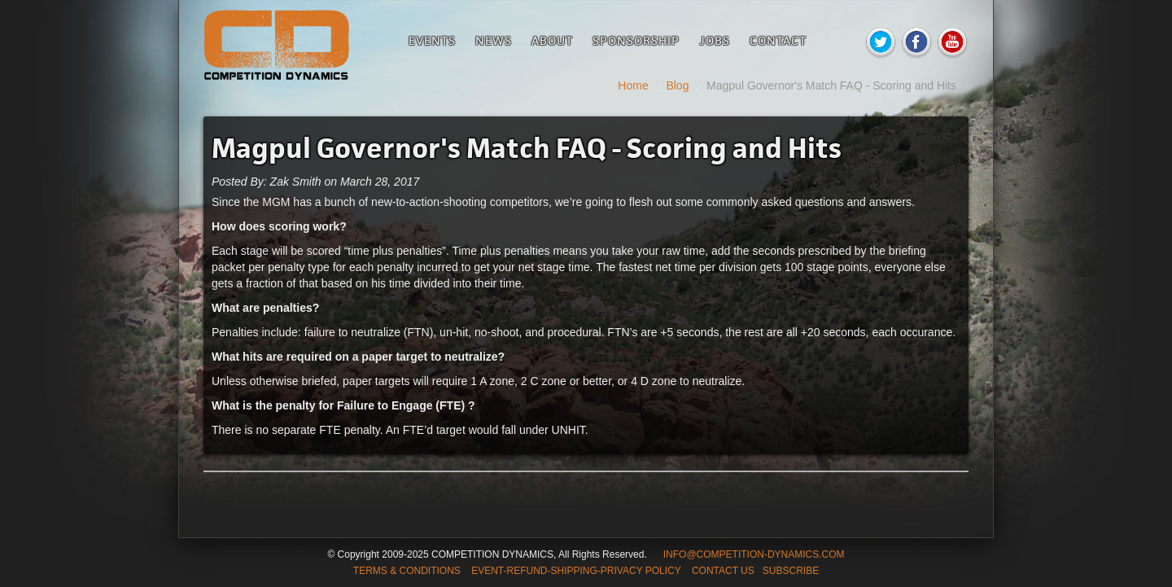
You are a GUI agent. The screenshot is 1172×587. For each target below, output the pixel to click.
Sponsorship (636, 40)
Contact (778, 40)
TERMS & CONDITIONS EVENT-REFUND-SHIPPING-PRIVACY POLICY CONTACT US (553, 570)
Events (432, 40)
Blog (677, 85)
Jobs (714, 40)
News (493, 40)
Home (633, 85)
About (552, 40)
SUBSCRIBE (791, 570)
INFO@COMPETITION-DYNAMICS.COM (754, 554)
